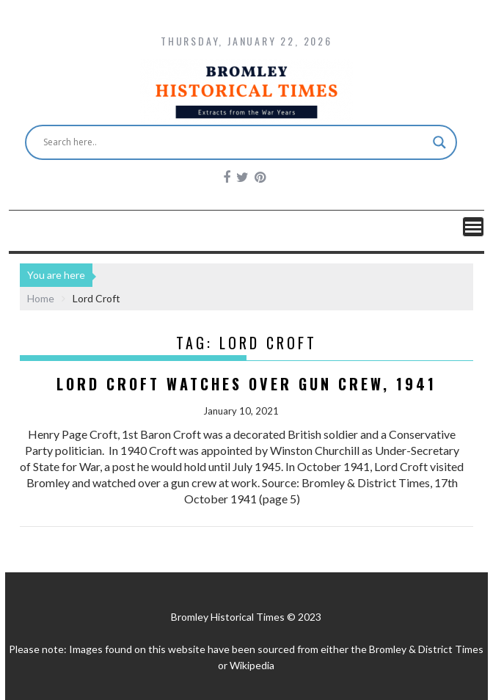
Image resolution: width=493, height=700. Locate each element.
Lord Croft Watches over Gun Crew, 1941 (246, 384)
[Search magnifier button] (439, 142)
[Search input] (234, 142)
